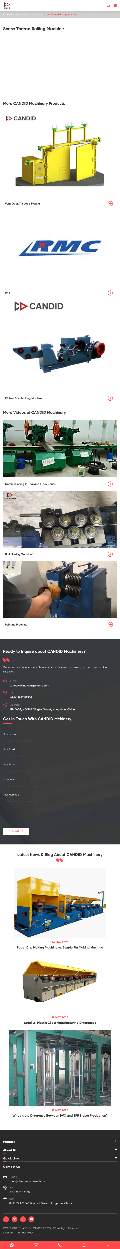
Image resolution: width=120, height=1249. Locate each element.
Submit (16, 831)
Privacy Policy (25, 1232)
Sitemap (8, 1232)
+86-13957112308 (21, 697)
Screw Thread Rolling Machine (60, 14)
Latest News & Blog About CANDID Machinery (60, 854)
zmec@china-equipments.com (29, 685)
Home (10, 14)
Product (9, 1142)
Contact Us (11, 1167)
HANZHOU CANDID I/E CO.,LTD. (39, 1228)
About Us (23, 14)
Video (35, 14)
